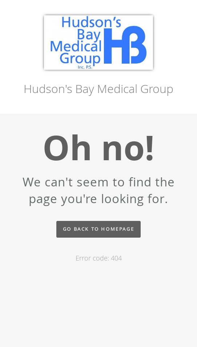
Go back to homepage (98, 229)
